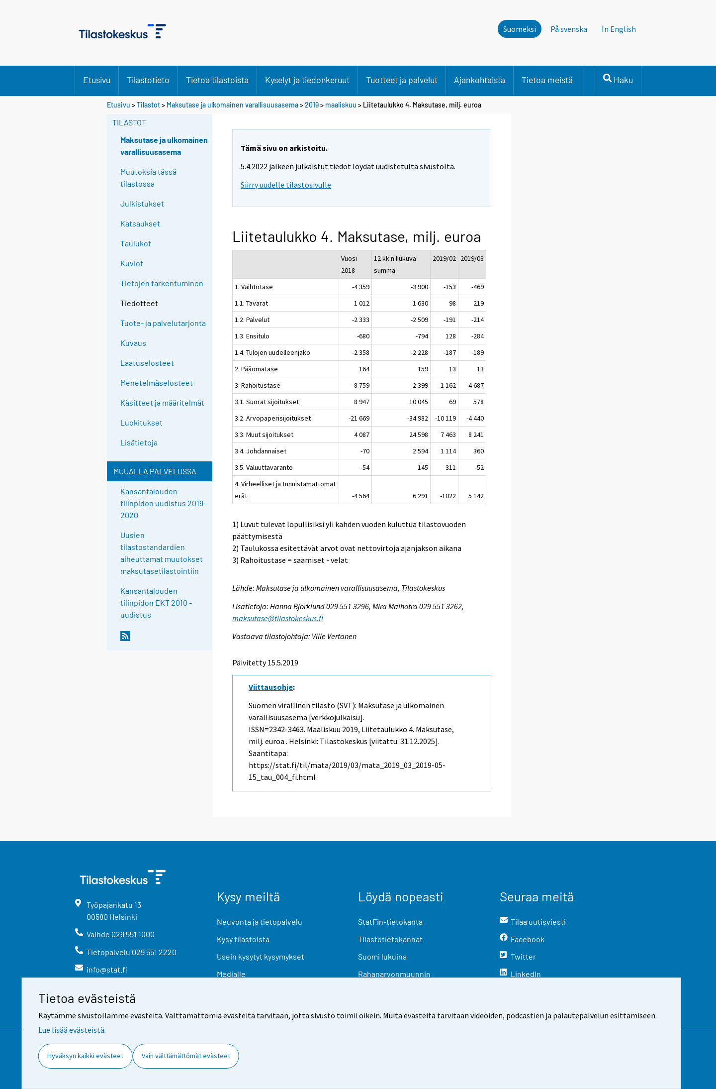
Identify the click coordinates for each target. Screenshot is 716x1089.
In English (619, 29)
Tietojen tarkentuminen (161, 283)
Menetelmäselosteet (156, 382)
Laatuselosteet (147, 362)
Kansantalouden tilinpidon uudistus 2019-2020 (163, 503)
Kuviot (131, 263)
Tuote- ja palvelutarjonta (163, 322)
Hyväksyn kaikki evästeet (85, 1055)
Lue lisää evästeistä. (72, 1030)
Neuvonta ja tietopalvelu (259, 921)
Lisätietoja (139, 442)
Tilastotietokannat (390, 939)
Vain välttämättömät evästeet (186, 1055)
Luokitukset (141, 422)
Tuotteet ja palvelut (402, 79)
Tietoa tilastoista (217, 79)
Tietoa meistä (547, 79)
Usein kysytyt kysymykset (260, 956)
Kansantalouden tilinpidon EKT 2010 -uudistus (156, 602)
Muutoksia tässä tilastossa (148, 177)
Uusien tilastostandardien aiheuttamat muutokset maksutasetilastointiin (161, 552)
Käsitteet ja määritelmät (162, 402)
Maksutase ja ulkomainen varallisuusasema (232, 105)
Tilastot (148, 105)
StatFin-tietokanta (390, 921)
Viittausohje (271, 687)
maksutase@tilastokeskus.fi (277, 618)
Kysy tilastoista (243, 939)
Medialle (231, 974)
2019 (312, 105)
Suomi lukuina (382, 956)
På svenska (568, 29)
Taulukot (135, 243)
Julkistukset (142, 203)
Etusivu (96, 79)
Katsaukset (140, 223)
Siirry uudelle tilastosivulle (286, 185)
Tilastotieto (148, 79)
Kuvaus (133, 342)
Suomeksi (519, 29)
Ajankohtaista (479, 79)
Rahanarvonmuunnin (394, 974)
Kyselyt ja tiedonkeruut (307, 79)
